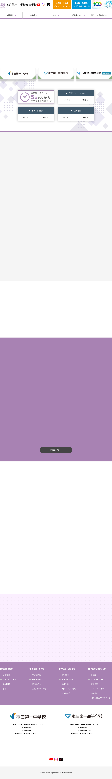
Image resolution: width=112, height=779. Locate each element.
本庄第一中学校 (38, 668)
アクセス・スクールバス (99, 679)
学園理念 (6, 674)
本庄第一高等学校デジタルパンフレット (82, 4)
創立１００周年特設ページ (101, 15)
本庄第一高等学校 (68, 668)
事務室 (93, 674)
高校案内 (65, 674)
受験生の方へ (77, 15)
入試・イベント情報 (39, 688)
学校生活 (65, 684)
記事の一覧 (54, 450)
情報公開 (94, 684)
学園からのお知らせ (98, 668)
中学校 (32, 15)
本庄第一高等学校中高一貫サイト (18, 4)
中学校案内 (36, 674)
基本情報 (6, 684)
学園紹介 (10, 15)
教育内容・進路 (38, 679)
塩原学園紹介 (7, 668)
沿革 (4, 688)
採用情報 (94, 693)
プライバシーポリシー (99, 688)
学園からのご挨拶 (9, 679)
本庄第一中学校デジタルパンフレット (62, 4)
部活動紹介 (36, 684)
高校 (55, 15)
